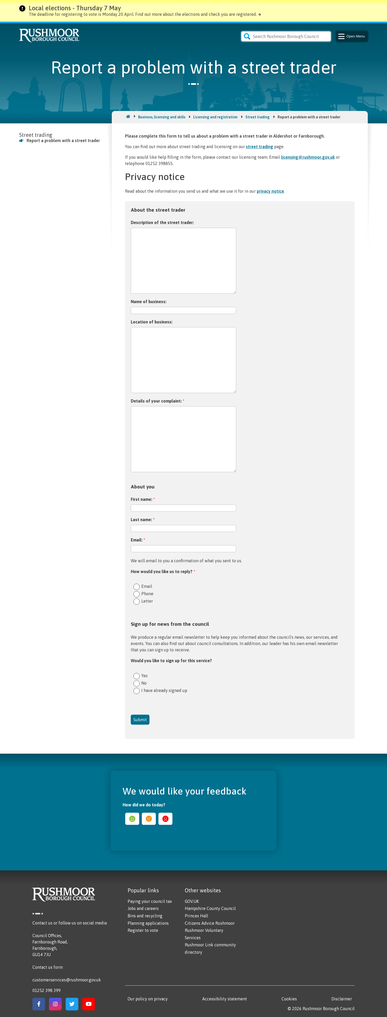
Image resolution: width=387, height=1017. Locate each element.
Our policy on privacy (148, 998)
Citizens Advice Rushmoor (210, 923)
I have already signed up (164, 690)
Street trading (257, 117)
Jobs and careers (143, 908)
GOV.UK (192, 901)
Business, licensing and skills (161, 117)
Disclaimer (341, 998)
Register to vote (143, 930)
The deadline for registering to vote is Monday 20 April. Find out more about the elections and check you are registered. (143, 14)
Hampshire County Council (210, 908)
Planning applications (148, 923)
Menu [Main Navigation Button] (351, 36)
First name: (143, 499)
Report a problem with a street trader (63, 140)
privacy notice (270, 191)
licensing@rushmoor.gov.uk (308, 157)
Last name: (142, 519)
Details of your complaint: (157, 401)
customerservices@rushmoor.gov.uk (66, 979)
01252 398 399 (46, 990)
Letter (147, 601)
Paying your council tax (150, 901)
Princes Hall (196, 915)
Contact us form (47, 967)
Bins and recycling (145, 915)
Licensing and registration (215, 117)
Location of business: (151, 321)
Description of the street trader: (162, 222)
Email (146, 586)
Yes (144, 675)
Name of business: (148, 301)
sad (165, 819)
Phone (147, 593)
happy (132, 819)
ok (149, 819)
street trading (259, 146)
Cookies (289, 998)
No (144, 683)
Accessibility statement (224, 998)
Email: (138, 539)
